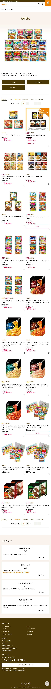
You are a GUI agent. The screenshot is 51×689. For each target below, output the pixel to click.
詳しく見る (41, 557)
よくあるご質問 (6, 641)
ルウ (28, 626)
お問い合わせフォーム (24, 665)
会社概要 (4, 638)
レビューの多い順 (39, 99)
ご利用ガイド (5, 643)
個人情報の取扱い (7, 650)
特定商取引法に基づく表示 (9, 648)
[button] (39, 103)
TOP (3, 9)
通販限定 (29, 634)
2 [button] (27, 103)
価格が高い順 (25, 99)
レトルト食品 (6, 631)
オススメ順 (10, 99)
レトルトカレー (6, 626)
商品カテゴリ (5, 623)
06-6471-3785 (13, 660)
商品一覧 (7, 9)
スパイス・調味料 (7, 634)
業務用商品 (30, 631)
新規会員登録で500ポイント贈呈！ (10, 1)
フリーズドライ (31, 628)
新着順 (31, 99)
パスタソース (6, 628)
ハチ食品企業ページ (7, 645)
